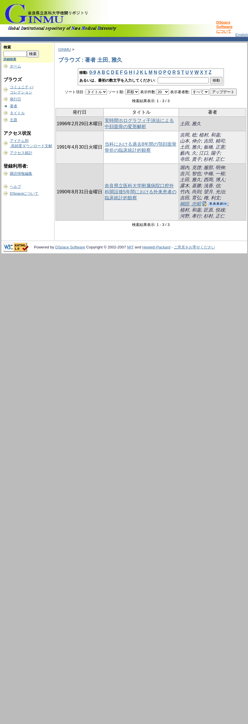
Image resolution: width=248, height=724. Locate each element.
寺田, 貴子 (190, 159)
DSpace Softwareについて (224, 26)
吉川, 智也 (190, 173)
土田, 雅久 (190, 123)
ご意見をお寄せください (194, 247)
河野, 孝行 (190, 216)
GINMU (64, 49)
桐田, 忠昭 (190, 203)
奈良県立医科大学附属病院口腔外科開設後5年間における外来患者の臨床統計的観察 (140, 191)
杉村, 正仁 (214, 159)
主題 (13, 120)
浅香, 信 (212, 185)
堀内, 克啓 (190, 167)
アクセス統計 (21, 153)
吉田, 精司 (214, 141)
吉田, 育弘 (190, 197)
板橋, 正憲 (214, 147)
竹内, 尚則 (190, 191)
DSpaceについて (24, 193)
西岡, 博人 (214, 179)
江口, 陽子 (209, 153)
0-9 (92, 72)
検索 (7, 47)
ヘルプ (15, 186)
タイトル (17, 113)
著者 (13, 106)
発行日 (15, 99)
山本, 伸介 (190, 141)
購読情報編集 (21, 173)
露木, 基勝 (190, 185)
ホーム (15, 66)
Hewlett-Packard (156, 247)
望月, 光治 (214, 191)
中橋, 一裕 (214, 173)
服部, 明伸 (214, 167)
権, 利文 (212, 197)
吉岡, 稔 (188, 134)
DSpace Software (70, 247)
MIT (130, 247)
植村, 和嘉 (209, 134)
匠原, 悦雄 (214, 209)
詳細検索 (9, 59)
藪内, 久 (188, 153)
